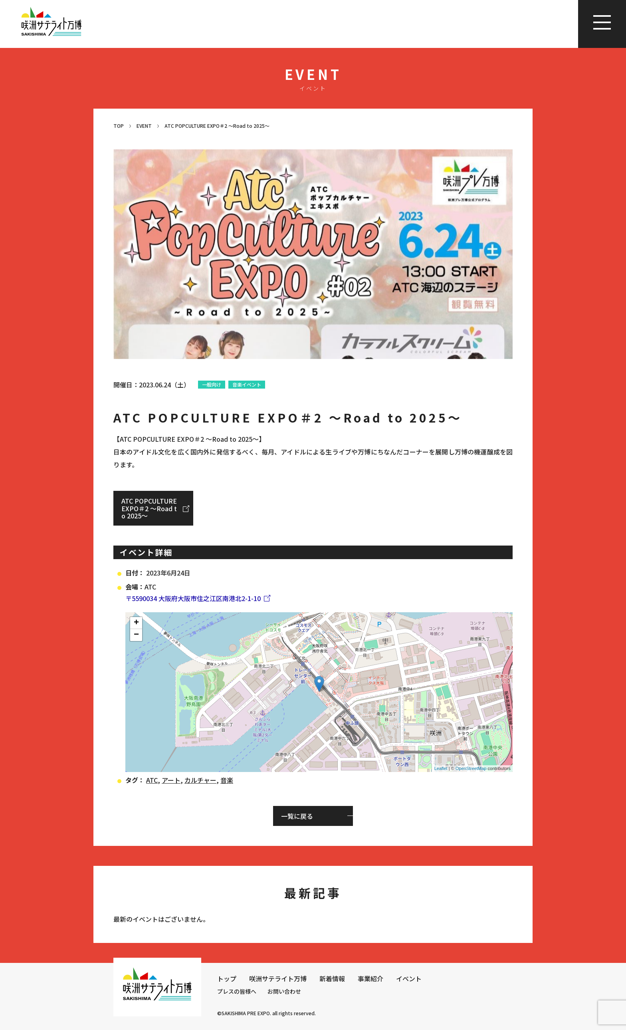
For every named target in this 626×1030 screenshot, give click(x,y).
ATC (152, 780)
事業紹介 (370, 978)
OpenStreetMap (471, 768)
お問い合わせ (284, 991)
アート (171, 780)
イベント (409, 978)
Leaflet (441, 768)
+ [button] (136, 623)
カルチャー (200, 780)
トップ (226, 978)
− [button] (136, 635)
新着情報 (332, 978)
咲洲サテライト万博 (278, 978)
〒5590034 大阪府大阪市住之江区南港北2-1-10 (193, 598)
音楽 (226, 780)
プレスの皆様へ (236, 991)
